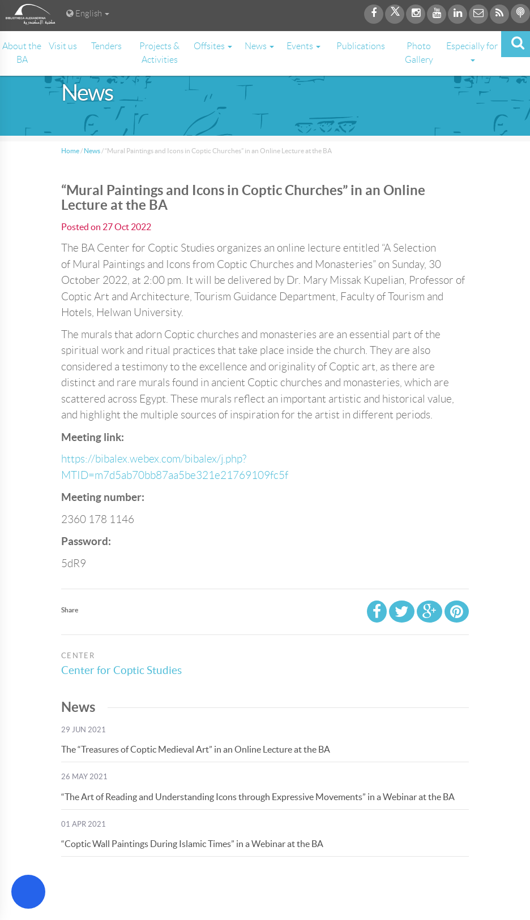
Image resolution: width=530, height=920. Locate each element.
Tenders (106, 46)
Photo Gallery (419, 52)
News (92, 150)
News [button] (259, 46)
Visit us (63, 46)
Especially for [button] (472, 51)
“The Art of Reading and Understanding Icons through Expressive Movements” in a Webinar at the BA (258, 796)
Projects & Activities (159, 52)
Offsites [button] (213, 46)
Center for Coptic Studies (125, 670)
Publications (360, 46)
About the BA (21, 52)
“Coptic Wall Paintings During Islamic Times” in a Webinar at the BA (192, 843)
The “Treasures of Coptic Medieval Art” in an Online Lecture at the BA (195, 749)
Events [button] (303, 46)
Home (70, 150)
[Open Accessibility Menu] (28, 892)
